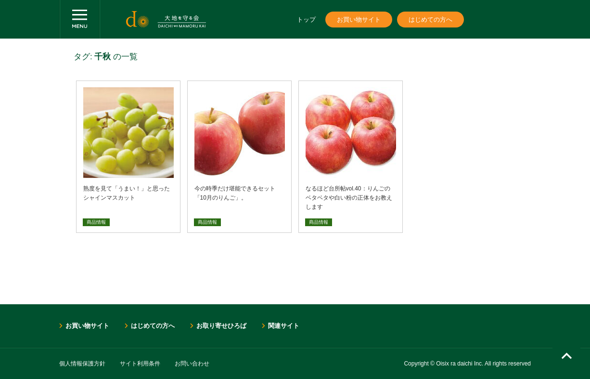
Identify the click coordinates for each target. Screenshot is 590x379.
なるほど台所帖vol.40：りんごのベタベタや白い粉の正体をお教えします (349, 197)
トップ (306, 19)
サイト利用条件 (140, 363)
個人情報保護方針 (82, 363)
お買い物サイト (359, 19)
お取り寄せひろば (221, 325)
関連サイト (283, 325)
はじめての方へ (430, 19)
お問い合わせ (192, 363)
